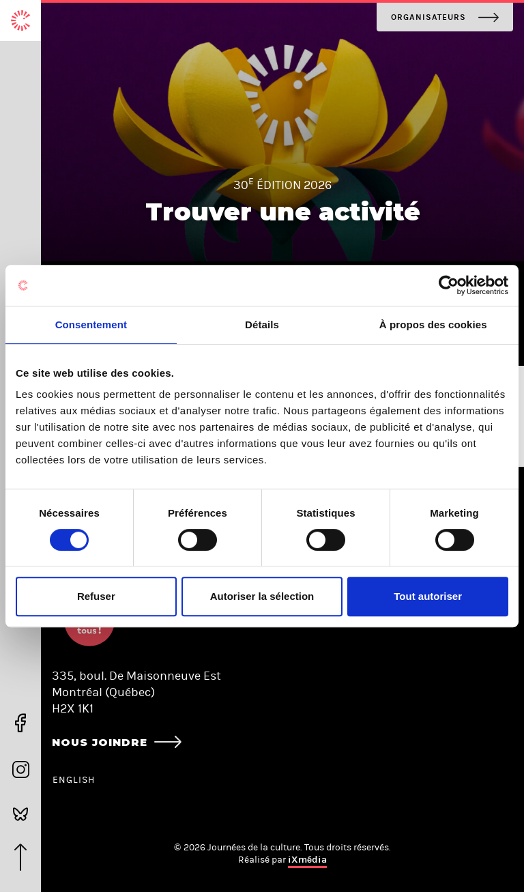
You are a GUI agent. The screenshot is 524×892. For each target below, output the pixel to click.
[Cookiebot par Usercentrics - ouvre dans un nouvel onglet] (448, 285)
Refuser (96, 596)
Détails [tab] (262, 324)
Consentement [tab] (91, 324)
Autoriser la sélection (262, 596)
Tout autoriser (428, 596)
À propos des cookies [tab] (433, 324)
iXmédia (307, 859)
